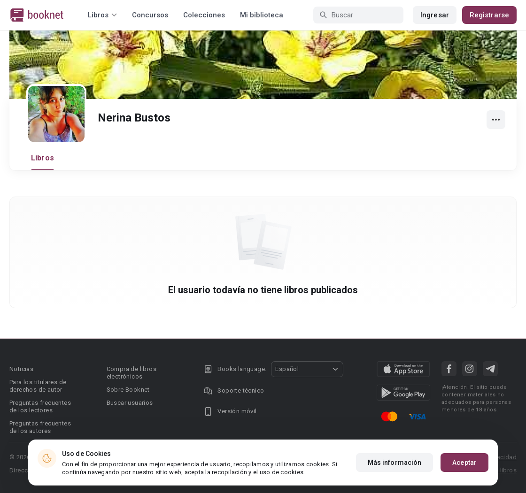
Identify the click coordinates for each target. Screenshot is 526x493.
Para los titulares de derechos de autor (37, 386)
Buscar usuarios (130, 402)
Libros (42, 157)
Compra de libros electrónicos (131, 372)
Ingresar (434, 15)
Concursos (150, 15)
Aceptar (464, 462)
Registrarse (489, 15)
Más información (395, 462)
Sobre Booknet (128, 389)
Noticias (21, 368)
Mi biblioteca (261, 15)
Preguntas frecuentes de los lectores (40, 406)
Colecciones (204, 15)
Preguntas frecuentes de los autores (40, 427)
